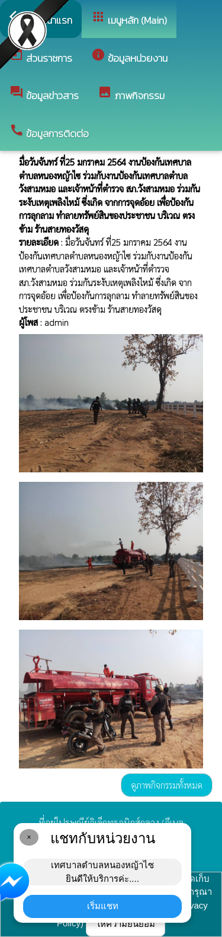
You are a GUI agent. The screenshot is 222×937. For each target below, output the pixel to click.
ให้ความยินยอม (125, 924)
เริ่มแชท (102, 906)
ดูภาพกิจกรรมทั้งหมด (166, 784)
